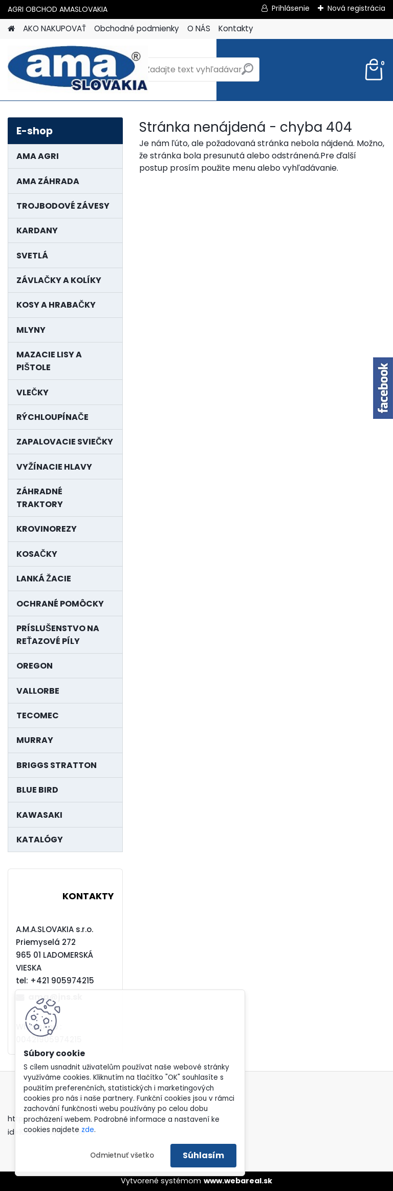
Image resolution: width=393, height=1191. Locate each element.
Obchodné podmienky (136, 28)
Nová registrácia (356, 8)
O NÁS (198, 28)
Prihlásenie (291, 8)
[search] (247, 73)
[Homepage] (11, 29)
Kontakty (236, 28)
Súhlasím (203, 1155)
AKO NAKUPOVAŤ (54, 28)
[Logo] (78, 69)
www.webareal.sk (238, 1181)
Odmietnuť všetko (122, 1155)
